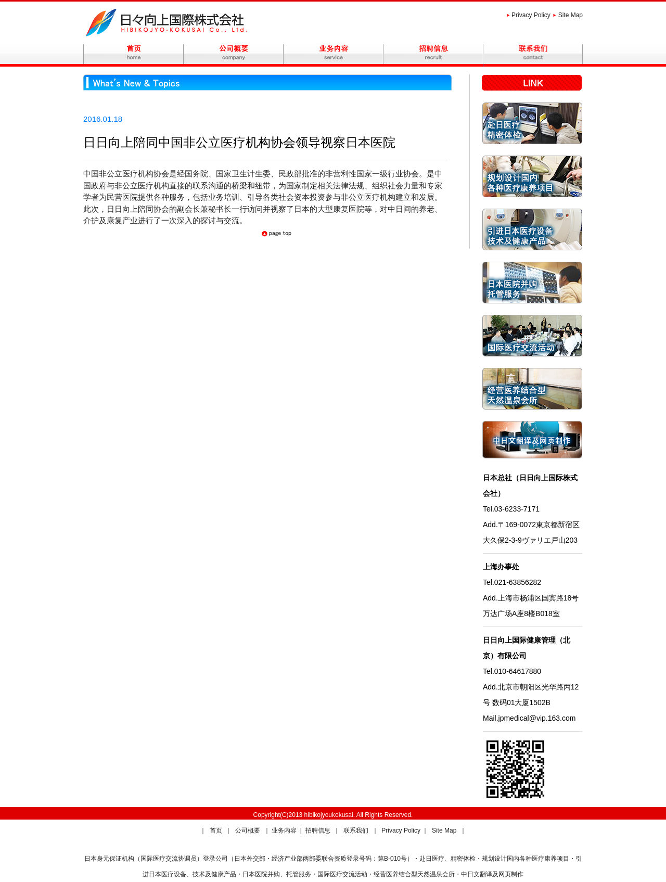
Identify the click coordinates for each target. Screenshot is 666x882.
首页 (217, 830)
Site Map (570, 15)
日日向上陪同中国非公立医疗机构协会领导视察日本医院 (239, 142)
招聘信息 (318, 830)
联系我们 (356, 830)
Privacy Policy (530, 15)
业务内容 (285, 830)
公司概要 (248, 830)
